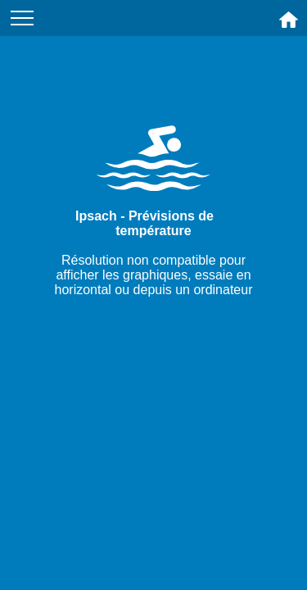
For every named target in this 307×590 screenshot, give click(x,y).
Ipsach (96, 216)
